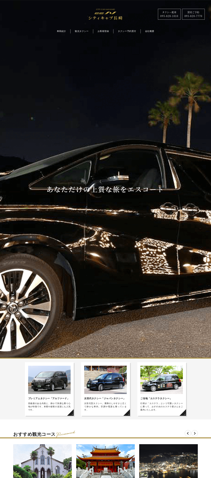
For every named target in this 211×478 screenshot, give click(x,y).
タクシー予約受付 (127, 31)
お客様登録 (103, 31)
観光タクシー (82, 31)
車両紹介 (61, 31)
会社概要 (149, 31)
